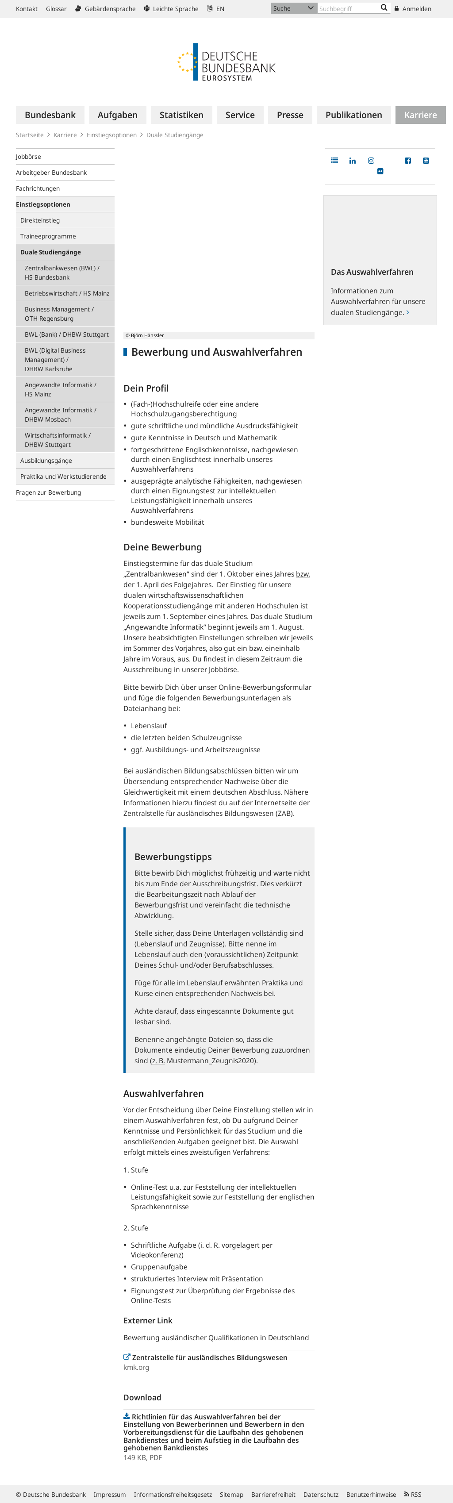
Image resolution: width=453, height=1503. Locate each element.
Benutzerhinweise (371, 1494)
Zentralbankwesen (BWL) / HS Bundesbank (62, 272)
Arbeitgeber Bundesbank (51, 172)
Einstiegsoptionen (112, 135)
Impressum (110, 1494)
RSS (413, 1494)
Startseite (30, 135)
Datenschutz (320, 1494)
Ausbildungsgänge (46, 460)
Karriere (65, 135)
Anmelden (413, 8)
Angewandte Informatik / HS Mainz (60, 389)
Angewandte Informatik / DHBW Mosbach (60, 414)
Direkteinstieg (40, 220)
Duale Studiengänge (174, 135)
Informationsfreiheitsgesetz (173, 1494)
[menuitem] (50, 115)
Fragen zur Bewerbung (48, 492)
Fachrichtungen (38, 188)
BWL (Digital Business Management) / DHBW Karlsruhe (55, 359)
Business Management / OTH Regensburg (59, 314)
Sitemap (231, 1494)
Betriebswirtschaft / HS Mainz (67, 293)
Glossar (56, 8)
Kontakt (27, 8)
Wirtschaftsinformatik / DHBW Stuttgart (58, 440)
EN (215, 8)
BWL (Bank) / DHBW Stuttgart (67, 334)
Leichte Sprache (171, 8)
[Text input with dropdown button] (354, 8)
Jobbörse (28, 156)
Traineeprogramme (48, 236)
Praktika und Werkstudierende (63, 476)
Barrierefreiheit (273, 1494)
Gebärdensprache (105, 8)
